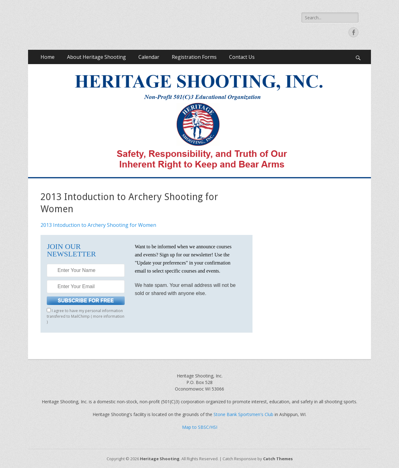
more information (108, 316)
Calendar (148, 57)
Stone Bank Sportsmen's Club (243, 414)
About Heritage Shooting (96, 57)
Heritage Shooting (160, 458)
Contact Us (242, 57)
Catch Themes (278, 458)
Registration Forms (194, 57)
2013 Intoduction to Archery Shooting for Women (98, 225)
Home (48, 57)
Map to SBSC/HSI (199, 427)
